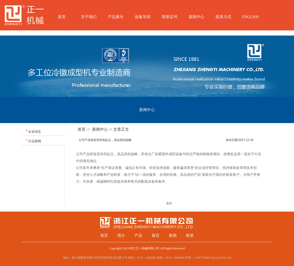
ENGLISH (250, 17)
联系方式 (223, 17)
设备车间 (142, 17)
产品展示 (115, 17)
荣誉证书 (169, 17)
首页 (62, 17)
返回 (169, 203)
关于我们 (89, 17)
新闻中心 (196, 17)
